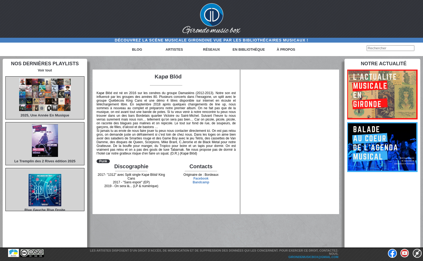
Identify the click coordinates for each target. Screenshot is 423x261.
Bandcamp (201, 182)
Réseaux (211, 49)
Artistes (174, 49)
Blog (137, 49)
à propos (286, 49)
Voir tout (45, 70)
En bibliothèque (249, 49)
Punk (103, 161)
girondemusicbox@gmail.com (313, 257)
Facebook (201, 178)
